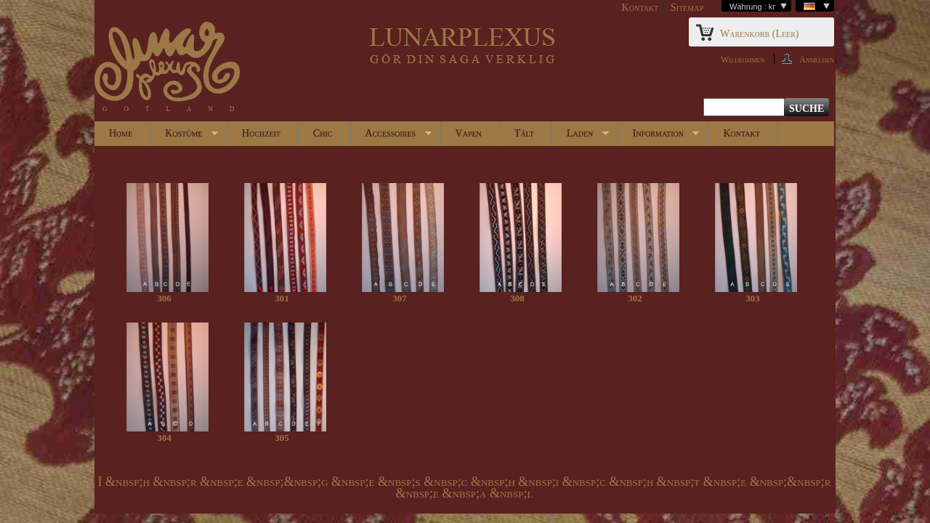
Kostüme (184, 137)
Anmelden (816, 59)
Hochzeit (261, 133)
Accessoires (391, 137)
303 (752, 298)
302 (635, 298)
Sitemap (687, 7)
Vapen (469, 133)
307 (399, 298)
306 (164, 298)
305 (282, 437)
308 (517, 298)
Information (659, 137)
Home (120, 133)
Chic (323, 133)
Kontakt (640, 7)
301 (282, 298)
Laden (580, 137)
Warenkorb (759, 33)
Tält (524, 133)
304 (164, 437)
